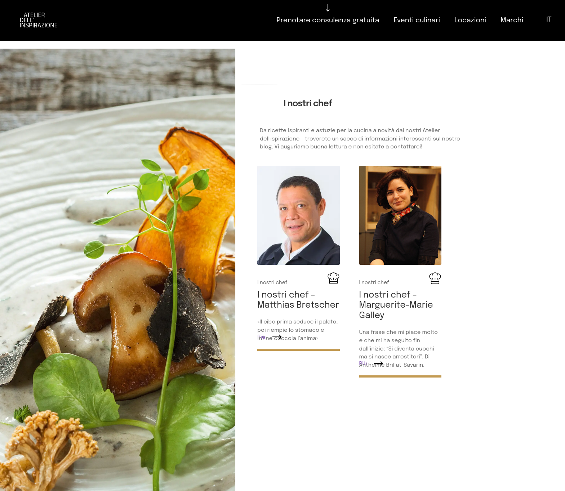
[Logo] (39, 20)
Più (261, 337)
